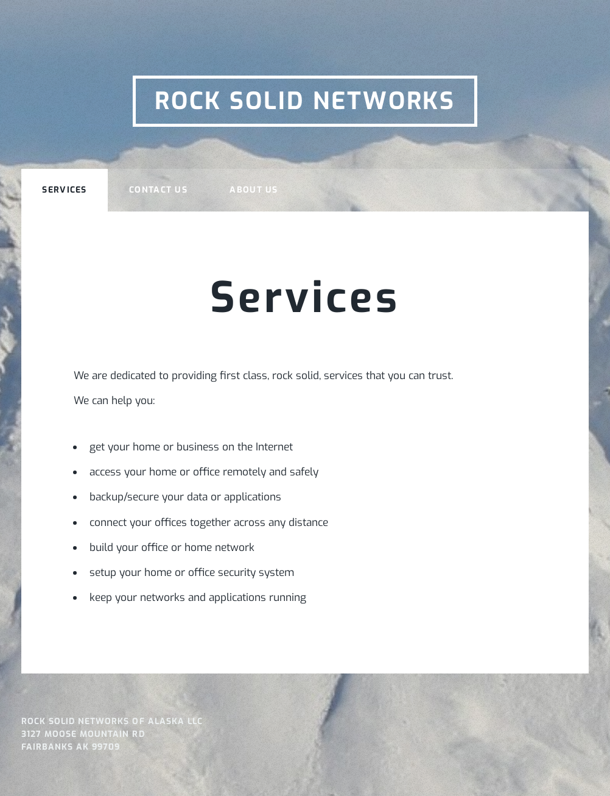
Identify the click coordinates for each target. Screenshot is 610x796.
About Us (254, 190)
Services (64, 190)
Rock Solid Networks (305, 101)
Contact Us (158, 190)
